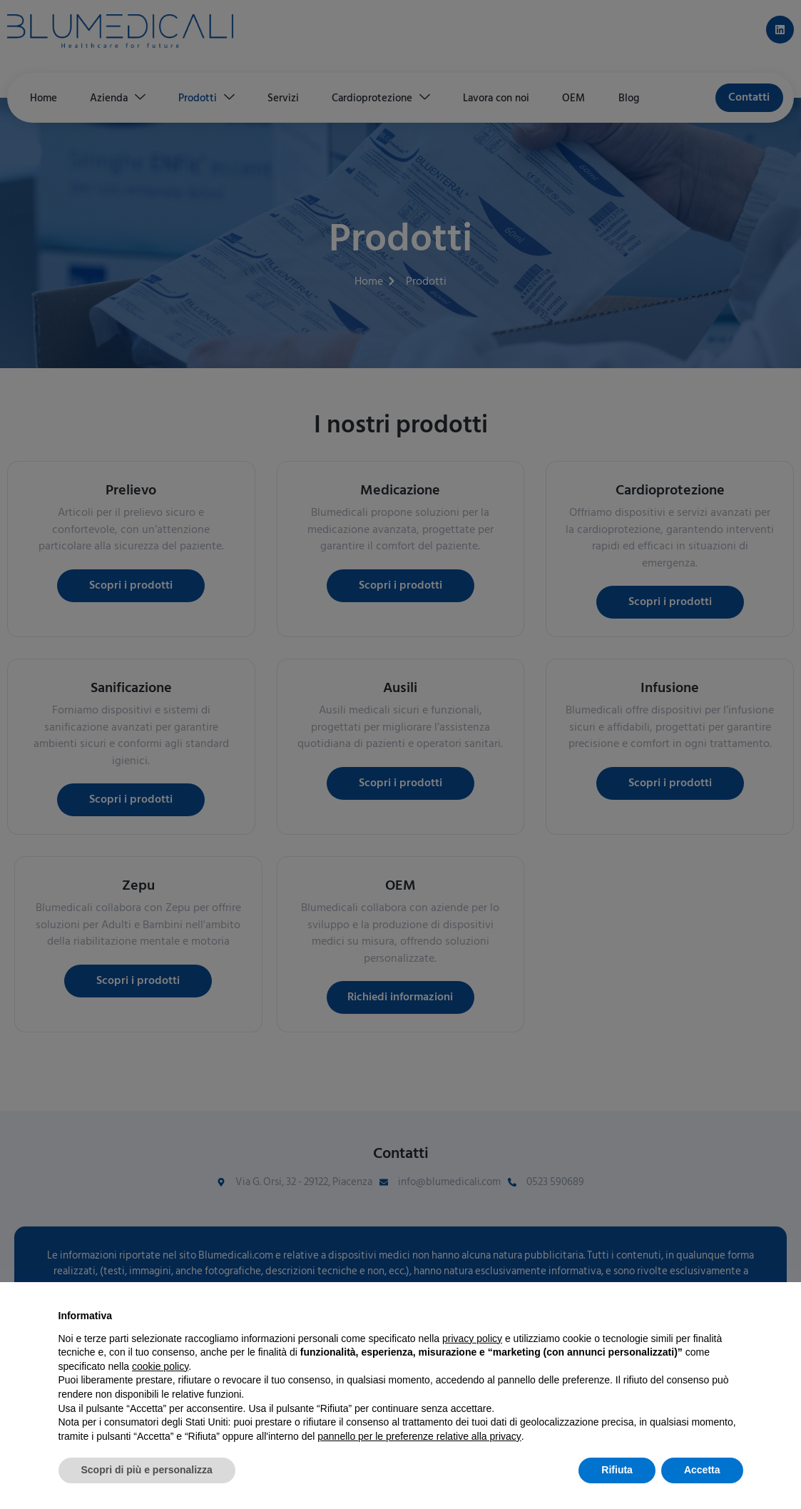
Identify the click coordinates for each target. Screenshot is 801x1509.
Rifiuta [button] (617, 1469)
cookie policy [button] (160, 1366)
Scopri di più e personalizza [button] (147, 1469)
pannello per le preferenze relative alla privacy (419, 1436)
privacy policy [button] (472, 1338)
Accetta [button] (702, 1469)
